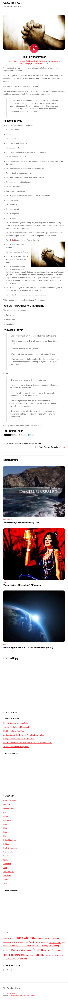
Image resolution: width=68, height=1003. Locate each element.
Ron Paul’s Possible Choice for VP (48, 447)
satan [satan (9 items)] (47, 955)
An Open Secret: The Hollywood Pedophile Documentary (23, 735)
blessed (22, 61)
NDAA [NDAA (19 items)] (12, 950)
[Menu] (62, 3)
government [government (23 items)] (55, 942)
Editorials (6, 805)
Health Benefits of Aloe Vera (13, 731)
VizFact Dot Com (9, 993)
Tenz (5, 868)
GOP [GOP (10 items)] (47, 942)
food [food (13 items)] (27, 942)
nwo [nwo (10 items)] (30, 950)
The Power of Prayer (34, 56)
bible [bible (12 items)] (36, 938)
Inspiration (38, 61)
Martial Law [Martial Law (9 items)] (38, 946)
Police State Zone (9, 840)
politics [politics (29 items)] (7, 954)
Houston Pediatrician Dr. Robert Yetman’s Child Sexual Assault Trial (27, 743)
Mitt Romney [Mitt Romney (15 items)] (54, 946)
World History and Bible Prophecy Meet (21, 522)
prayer (22, 64)
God (15, 61)
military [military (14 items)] (45, 946)
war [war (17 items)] (25, 959)
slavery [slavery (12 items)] (51, 955)
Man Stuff (7, 824)
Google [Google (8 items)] (43, 942)
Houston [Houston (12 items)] (12, 946)
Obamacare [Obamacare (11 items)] (47, 950)
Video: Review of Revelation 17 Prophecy (22, 585)
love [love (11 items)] (33, 946)
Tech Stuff (7, 864)
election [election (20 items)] (14, 942)
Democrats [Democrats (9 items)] (6, 942)
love (52, 61)
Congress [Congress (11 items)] (46, 938)
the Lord (34, 64)
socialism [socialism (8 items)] (57, 955)
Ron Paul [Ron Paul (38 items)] (39, 954)
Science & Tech (8, 852)
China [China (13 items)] (40, 938)
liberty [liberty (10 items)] (29, 946)
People (5, 832)
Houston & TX (8, 820)
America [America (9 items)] (10, 938)
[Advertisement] (34, 773)
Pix (4, 836)
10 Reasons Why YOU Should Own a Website (24, 443)
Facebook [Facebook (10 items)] (21, 942)
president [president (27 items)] (17, 954)
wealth (40, 64)
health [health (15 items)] (5, 946)
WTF (5, 883)
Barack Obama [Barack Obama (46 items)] (24, 938)
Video (5, 880)
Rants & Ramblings (10, 848)
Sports (5, 860)
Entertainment (8, 808)
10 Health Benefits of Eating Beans (16, 747)
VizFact (8, 61)
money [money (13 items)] (6, 950)
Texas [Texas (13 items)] (5, 959)
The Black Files (8, 872)
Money (5, 828)
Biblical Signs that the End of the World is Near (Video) (28, 647)
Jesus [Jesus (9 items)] (25, 946)
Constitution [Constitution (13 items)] (54, 938)
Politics (6, 844)
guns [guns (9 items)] (63, 942)
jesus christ (46, 61)
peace (56, 61)
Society (9, 519)
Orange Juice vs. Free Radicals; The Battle (18, 739)
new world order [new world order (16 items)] (22, 950)
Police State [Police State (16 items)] (57, 950)
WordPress (14, 995)
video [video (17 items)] (20, 959)
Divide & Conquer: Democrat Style (15, 723)
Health (5, 816)
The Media (7, 876)
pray (60, 61)
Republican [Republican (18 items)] (28, 955)
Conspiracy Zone (9, 801)
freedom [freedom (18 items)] (33, 942)
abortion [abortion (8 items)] (5, 938)
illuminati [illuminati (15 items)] (19, 946)
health (31, 61)
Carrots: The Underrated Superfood (16, 727)
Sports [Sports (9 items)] (62, 955)
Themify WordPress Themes (26, 995)
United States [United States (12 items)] (13, 959)
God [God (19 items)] (39, 942)
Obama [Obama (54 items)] (37, 950)
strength (27, 64)
